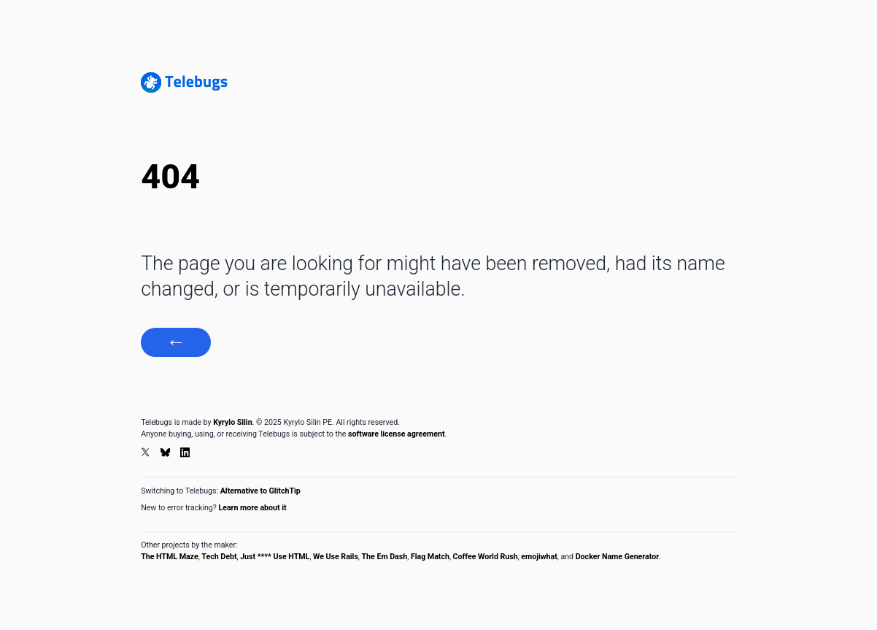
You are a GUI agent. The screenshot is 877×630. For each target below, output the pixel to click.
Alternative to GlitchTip (260, 491)
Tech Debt (218, 556)
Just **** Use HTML (274, 556)
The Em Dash (385, 556)
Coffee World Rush (485, 556)
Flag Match (430, 556)
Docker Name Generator (617, 556)
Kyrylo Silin (232, 422)
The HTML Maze (169, 556)
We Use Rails (335, 556)
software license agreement (396, 434)
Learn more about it (252, 507)
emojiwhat (539, 556)
